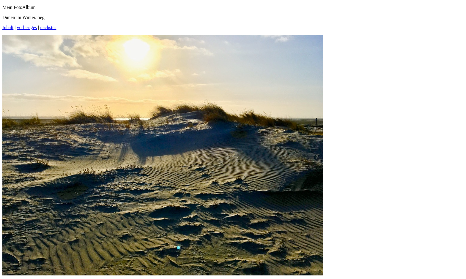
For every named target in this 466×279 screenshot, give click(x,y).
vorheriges (27, 27)
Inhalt (7, 27)
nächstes (48, 27)
